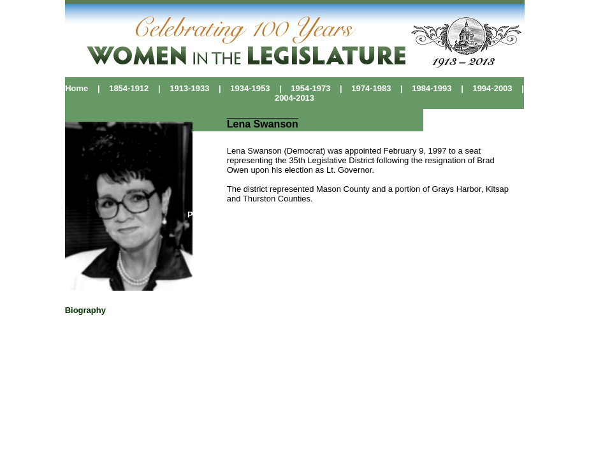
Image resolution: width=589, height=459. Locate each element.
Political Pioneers (223, 214)
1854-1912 (124, 88)
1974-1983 (371, 88)
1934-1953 (250, 88)
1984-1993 (431, 88)
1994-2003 (492, 88)
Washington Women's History (322, 214)
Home (76, 88)
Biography (85, 310)
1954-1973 (306, 88)
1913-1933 (185, 88)
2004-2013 (294, 98)
